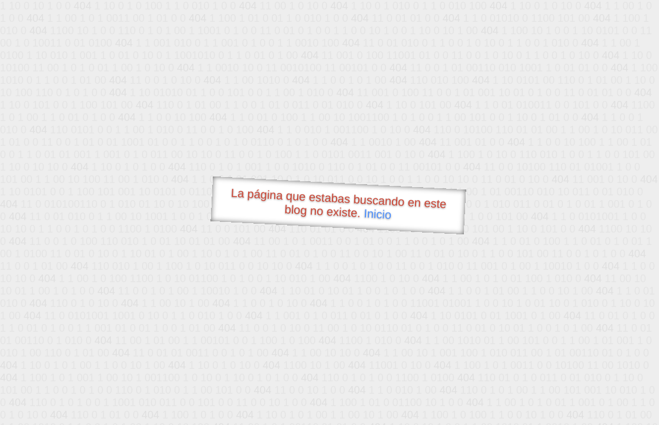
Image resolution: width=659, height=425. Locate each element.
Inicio (378, 214)
